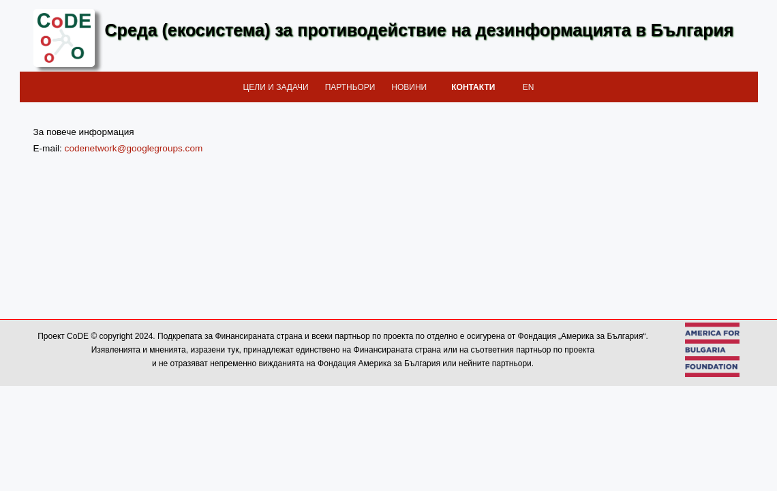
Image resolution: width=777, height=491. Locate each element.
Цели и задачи (275, 87)
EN (528, 87)
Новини (409, 87)
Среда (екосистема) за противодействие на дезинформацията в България (419, 30)
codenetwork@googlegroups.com (134, 148)
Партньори (350, 87)
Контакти (473, 87)
